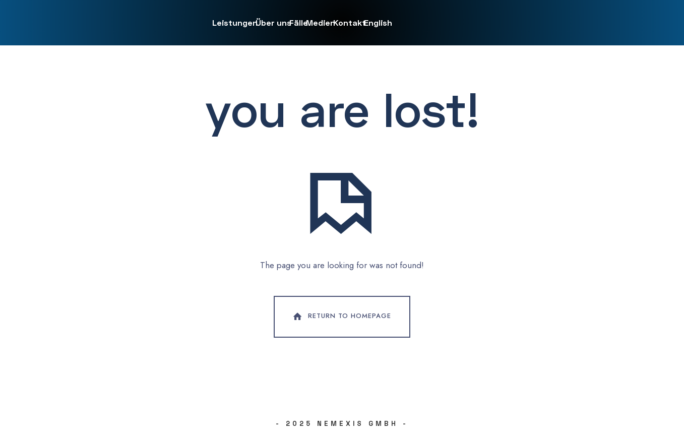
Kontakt (349, 22)
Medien (320, 22)
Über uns (273, 22)
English (378, 22)
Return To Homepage (341, 316)
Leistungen (235, 22)
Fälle (298, 22)
